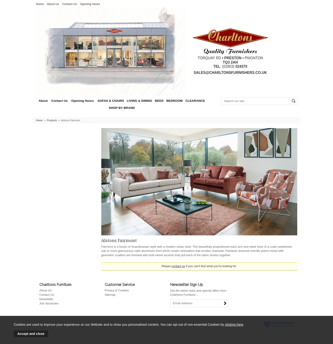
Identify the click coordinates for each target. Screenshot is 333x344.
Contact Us (69, 4)
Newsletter (46, 299)
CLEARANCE (195, 100)
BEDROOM (174, 100)
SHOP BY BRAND (122, 108)
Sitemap (110, 294)
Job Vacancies (49, 303)
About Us (53, 4)
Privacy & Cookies (117, 290)
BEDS (159, 100)
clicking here (234, 324)
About (43, 100)
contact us (178, 266)
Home (40, 4)
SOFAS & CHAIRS (110, 100)
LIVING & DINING (139, 100)
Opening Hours (90, 4)
